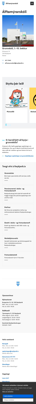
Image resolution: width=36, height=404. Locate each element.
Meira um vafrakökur (7, 391)
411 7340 (8, 60)
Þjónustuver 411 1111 (18, 359)
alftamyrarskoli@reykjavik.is (14, 63)
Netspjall (18, 346)
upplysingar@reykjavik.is (18, 352)
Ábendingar (18, 365)
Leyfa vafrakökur (8, 396)
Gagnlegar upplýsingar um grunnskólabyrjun (19, 167)
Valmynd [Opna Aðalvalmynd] (32, 3)
